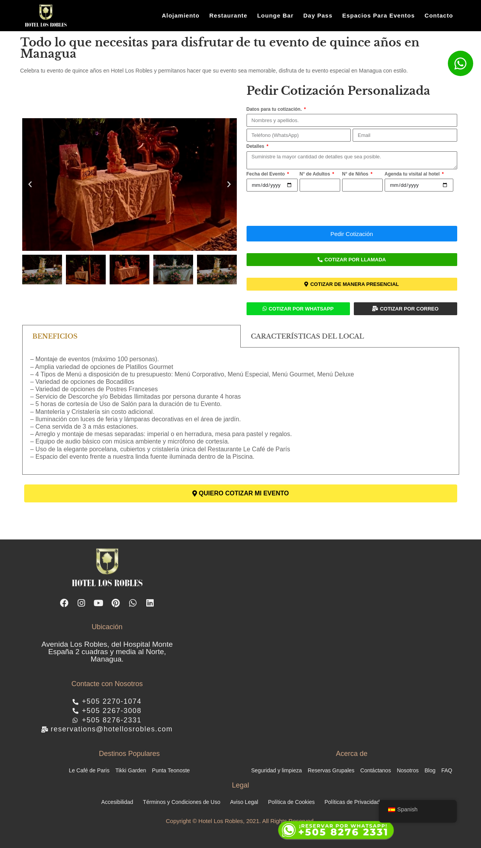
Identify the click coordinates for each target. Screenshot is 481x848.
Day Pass (318, 15)
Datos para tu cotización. (275, 109)
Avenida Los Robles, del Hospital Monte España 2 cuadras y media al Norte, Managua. (107, 651)
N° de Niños (356, 174)
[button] (30, 184)
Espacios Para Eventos (378, 15)
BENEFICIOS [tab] (55, 336)
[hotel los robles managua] (329, 640)
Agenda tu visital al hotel (413, 174)
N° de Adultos (316, 174)
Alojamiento (181, 15)
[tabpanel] (240, 411)
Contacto (438, 15)
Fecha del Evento (266, 174)
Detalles (256, 146)
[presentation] (306, 208)
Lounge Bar (275, 15)
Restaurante (228, 15)
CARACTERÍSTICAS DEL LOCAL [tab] (307, 336)
